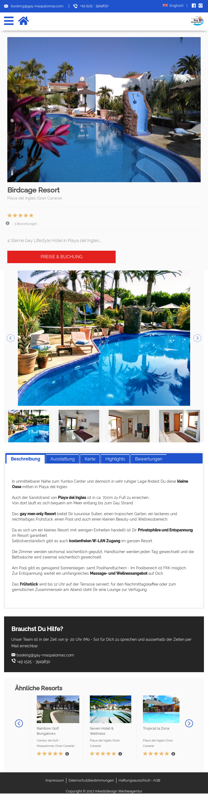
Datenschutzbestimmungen (91, 780)
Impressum (55, 780)
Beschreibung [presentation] (25, 459)
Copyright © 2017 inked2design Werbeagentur (104, 791)
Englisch (175, 5)
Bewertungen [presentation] (148, 459)
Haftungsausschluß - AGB (139, 780)
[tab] (25, 459)
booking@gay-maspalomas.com (45, 655)
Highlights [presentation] (115, 459)
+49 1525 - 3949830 (33, 661)
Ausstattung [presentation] (62, 459)
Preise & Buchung (61, 256)
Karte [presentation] (90, 459)
